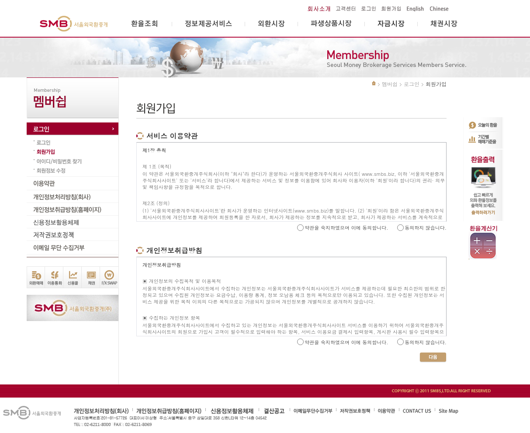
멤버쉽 (390, 83)
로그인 (411, 83)
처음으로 (374, 83)
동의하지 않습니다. (426, 227)
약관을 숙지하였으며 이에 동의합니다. (346, 227)
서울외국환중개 (74, 24)
